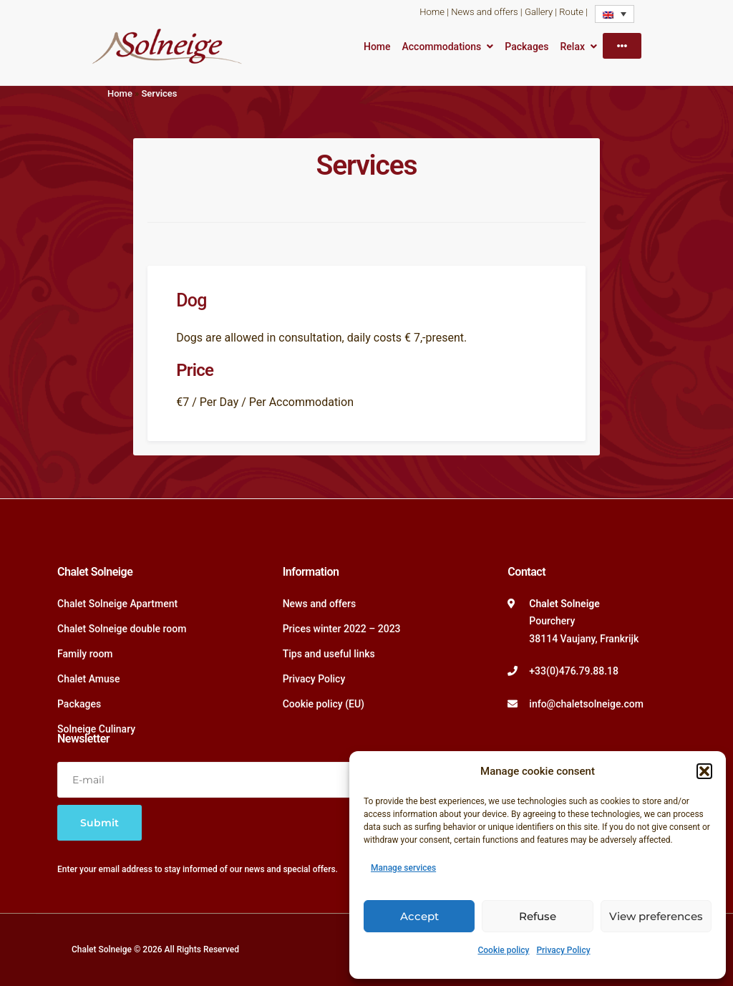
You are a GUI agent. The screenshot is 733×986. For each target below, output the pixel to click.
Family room (85, 653)
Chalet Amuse (88, 679)
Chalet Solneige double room (121, 628)
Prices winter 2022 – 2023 (342, 628)
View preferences (656, 916)
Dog (191, 300)
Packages (526, 46)
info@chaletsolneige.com (586, 704)
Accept (419, 916)
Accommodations (442, 46)
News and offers (484, 11)
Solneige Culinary (96, 729)
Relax (572, 46)
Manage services (403, 868)
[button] (704, 771)
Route (571, 11)
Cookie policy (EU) (323, 704)
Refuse (537, 916)
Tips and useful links (329, 653)
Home (432, 11)
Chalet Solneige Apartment (117, 603)
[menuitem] (614, 14)
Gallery (539, 11)
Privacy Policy (563, 950)
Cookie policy (503, 950)
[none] (614, 14)
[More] (622, 46)
